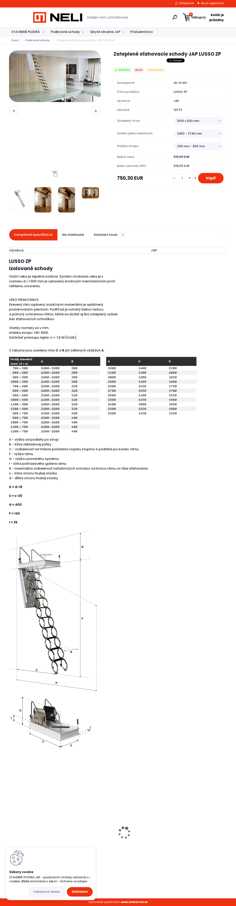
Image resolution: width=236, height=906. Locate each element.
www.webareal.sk (134, 902)
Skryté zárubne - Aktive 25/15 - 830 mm (116, 840)
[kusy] (182, 178)
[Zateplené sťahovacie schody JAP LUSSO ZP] (55, 76)
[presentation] (14, 111)
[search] (157, 19)
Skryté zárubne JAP (105, 32)
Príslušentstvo (141, 32)
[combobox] (199, 121)
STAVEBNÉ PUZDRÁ (26, 32)
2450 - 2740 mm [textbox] (189, 134)
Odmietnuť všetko (47, 892)
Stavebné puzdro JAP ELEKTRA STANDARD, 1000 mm (43, 842)
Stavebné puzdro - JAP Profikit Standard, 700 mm (191, 841)
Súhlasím (80, 891)
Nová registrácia (212, 3)
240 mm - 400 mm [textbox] (191, 146)
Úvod (14, 40)
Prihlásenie (186, 3)
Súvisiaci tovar (110, 234)
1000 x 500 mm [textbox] (188, 121)
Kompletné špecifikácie (33, 234)
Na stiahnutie (73, 234)
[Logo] (33, 17)
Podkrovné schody (65, 32)
